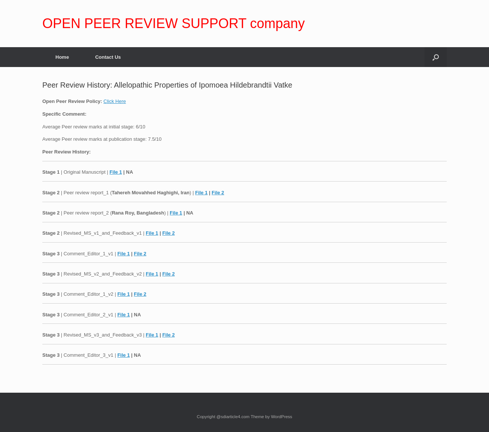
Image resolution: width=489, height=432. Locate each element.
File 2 (218, 192)
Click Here (114, 101)
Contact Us (108, 57)
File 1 (115, 172)
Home (62, 57)
